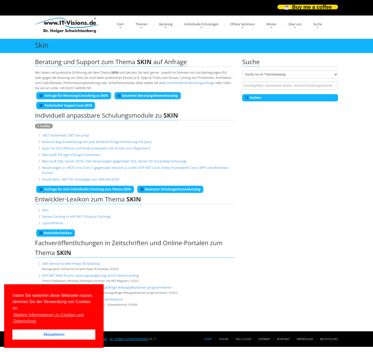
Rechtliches (329, 339)
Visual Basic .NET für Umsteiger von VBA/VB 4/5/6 (80, 179)
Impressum (305, 339)
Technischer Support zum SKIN (65, 105)
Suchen (253, 97)
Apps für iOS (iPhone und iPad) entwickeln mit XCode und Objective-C (96, 148)
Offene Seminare (242, 24)
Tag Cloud (243, 339)
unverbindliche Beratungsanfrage (190, 83)
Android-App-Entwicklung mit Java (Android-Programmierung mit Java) (97, 141)
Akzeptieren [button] (53, 334)
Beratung (166, 24)
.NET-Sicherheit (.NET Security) (65, 135)
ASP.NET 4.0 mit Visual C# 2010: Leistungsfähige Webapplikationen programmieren (107, 287)
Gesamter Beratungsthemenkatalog (148, 95)
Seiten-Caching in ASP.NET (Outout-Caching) (76, 216)
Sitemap (264, 339)
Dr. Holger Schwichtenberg (129, 339)
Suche (317, 24)
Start (120, 24)
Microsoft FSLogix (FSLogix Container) (71, 154)
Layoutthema (52, 223)
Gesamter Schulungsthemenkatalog (170, 189)
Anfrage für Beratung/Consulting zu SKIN (73, 95)
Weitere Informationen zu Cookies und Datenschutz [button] (48, 318)
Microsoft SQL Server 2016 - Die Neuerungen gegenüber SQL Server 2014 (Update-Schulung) (114, 161)
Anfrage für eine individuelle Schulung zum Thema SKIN (85, 189)
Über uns (295, 24)
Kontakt (283, 339)
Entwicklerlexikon (55, 233)
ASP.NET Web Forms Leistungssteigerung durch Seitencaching (90, 275)
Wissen (271, 24)
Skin (45, 210)
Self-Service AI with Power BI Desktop (71, 263)
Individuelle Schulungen (201, 24)
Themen (141, 24)
